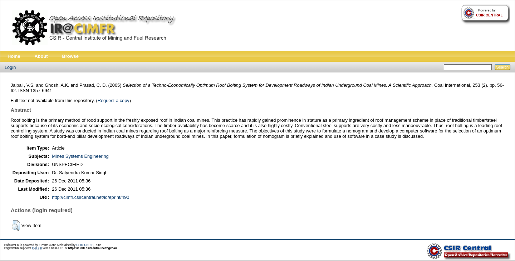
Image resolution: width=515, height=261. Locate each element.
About (41, 56)
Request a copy (113, 100)
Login (10, 67)
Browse (70, 56)
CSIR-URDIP (84, 245)
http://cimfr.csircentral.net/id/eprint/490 (90, 197)
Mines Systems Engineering (80, 156)
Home (14, 56)
